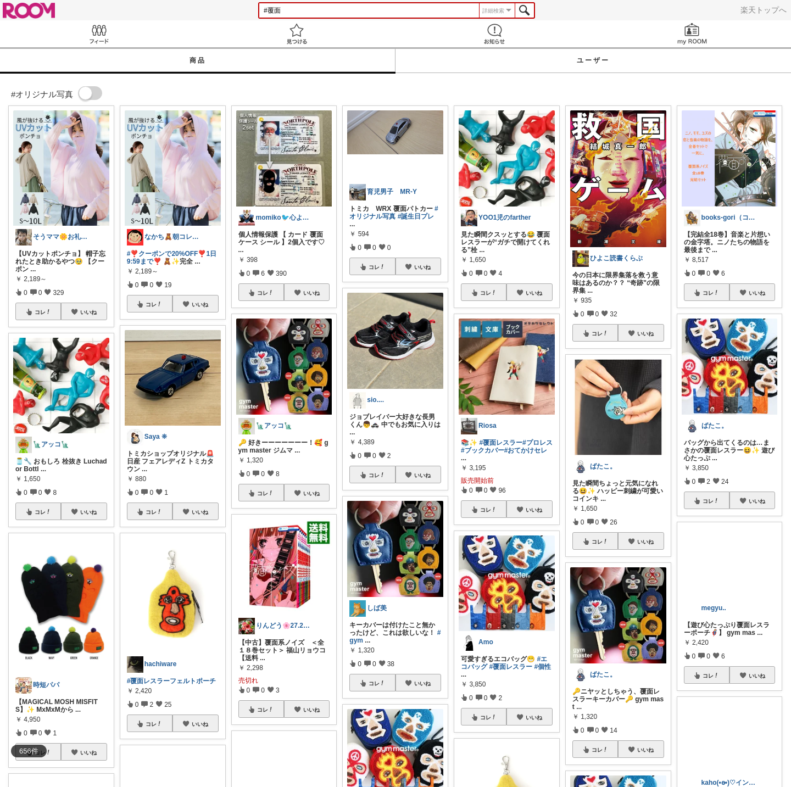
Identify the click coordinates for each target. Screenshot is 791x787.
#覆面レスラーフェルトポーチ (171, 681)
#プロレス (537, 442)
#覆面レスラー (500, 442)
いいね (88, 312)
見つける (297, 33)
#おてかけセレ (526, 450)
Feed (99, 33)
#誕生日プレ (416, 216)
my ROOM (692, 33)
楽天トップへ (763, 9)
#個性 (542, 667)
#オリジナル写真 (393, 212)
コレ (43, 312)
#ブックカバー (482, 450)
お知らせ (494, 33)
